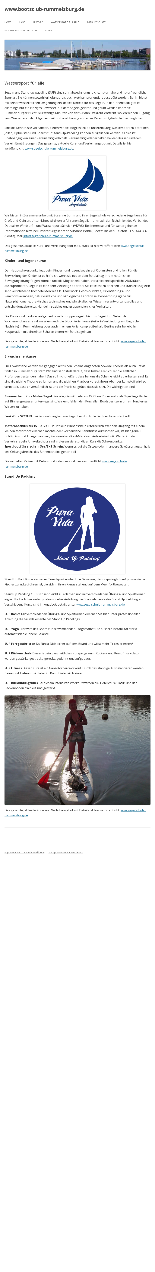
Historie (38, 22)
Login (48, 30)
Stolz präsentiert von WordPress (66, 852)
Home (8, 22)
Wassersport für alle (65, 22)
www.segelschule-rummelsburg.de (49, 148)
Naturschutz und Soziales (21, 30)
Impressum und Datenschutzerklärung (25, 852)
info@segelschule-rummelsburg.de (48, 236)
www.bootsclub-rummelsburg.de (44, 9)
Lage (22, 22)
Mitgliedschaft (96, 22)
